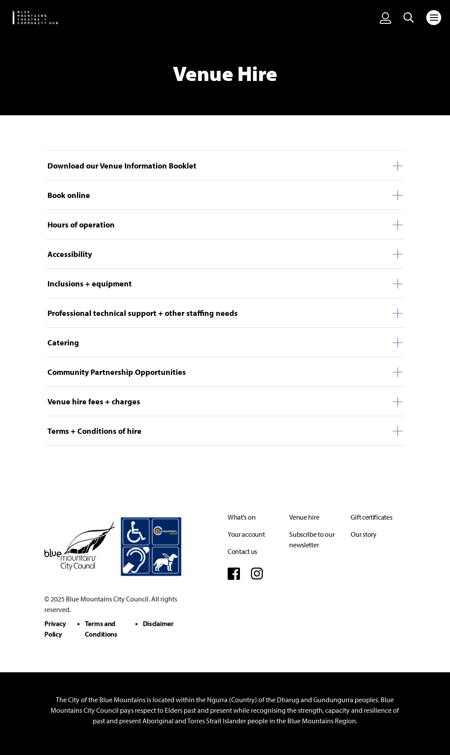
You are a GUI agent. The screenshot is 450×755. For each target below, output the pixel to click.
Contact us (242, 551)
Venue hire (304, 517)
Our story (363, 534)
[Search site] (408, 17)
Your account (246, 534)
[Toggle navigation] (433, 17)
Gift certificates (371, 517)
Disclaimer (158, 623)
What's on (241, 517)
